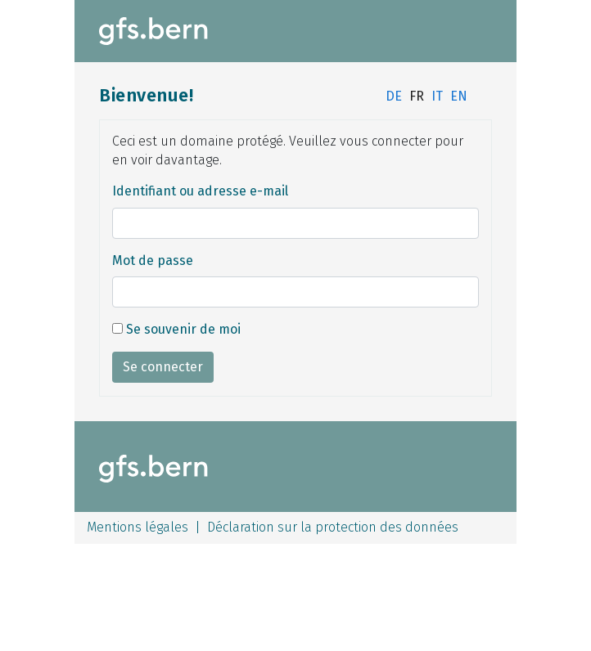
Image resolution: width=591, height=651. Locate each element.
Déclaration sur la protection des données (332, 527)
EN (458, 96)
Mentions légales (137, 527)
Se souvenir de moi (176, 329)
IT (437, 96)
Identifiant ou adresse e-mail (200, 191)
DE (394, 96)
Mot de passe (152, 260)
